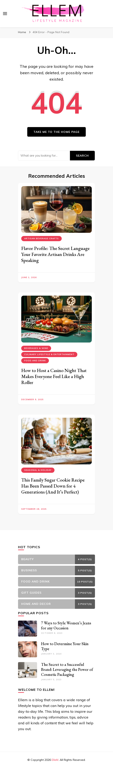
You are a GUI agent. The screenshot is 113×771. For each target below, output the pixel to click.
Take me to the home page (56, 132)
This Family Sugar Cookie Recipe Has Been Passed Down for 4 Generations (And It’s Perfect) (53, 486)
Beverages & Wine (36, 348)
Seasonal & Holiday (37, 470)
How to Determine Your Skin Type (65, 646)
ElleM (55, 760)
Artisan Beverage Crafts (41, 238)
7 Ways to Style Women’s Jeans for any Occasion (66, 625)
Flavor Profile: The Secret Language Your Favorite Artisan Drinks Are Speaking (55, 254)
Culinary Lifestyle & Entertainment (49, 354)
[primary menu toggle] (5, 13)
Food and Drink (35, 360)
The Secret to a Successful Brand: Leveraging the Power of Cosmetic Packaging (67, 669)
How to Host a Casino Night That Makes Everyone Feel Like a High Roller (54, 376)
